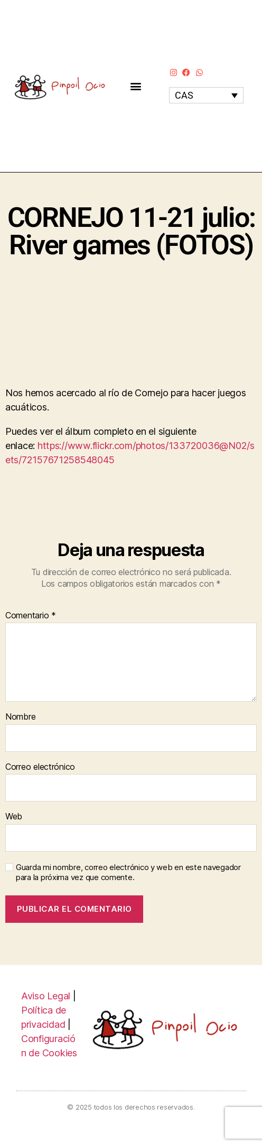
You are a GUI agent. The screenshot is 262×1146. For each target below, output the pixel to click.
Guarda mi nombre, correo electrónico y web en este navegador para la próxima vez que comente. (128, 872)
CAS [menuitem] (184, 95)
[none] (206, 95)
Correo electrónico (40, 767)
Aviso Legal (45, 995)
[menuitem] (206, 95)
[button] (136, 85)
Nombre (20, 717)
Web (13, 817)
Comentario (30, 615)
